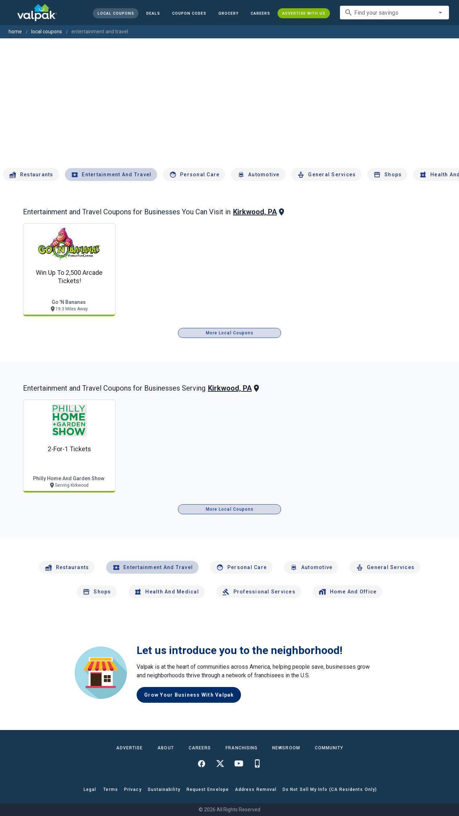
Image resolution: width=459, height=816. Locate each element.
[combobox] (394, 12)
